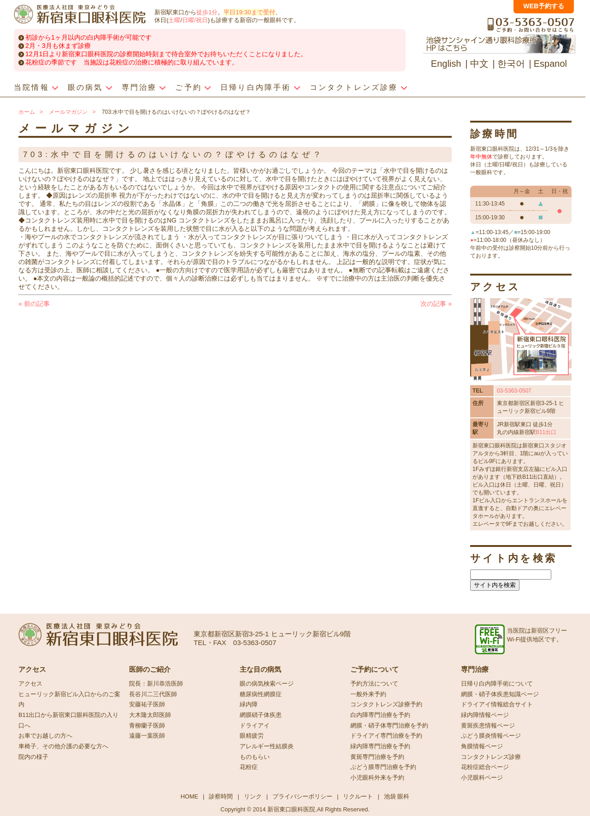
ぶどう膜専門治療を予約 (383, 767)
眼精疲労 (252, 736)
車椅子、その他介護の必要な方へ (63, 746)
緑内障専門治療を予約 (380, 746)
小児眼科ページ (482, 778)
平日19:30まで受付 (249, 12)
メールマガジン (68, 112)
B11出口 (546, 432)
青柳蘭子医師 (147, 725)
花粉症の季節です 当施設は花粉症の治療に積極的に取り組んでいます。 (131, 62)
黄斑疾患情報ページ (488, 725)
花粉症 (249, 767)
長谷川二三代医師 (153, 694)
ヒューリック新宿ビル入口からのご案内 (69, 699)
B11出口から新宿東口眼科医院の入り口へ (68, 720)
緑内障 (249, 704)
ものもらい (255, 757)
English (446, 64)
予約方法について (374, 684)
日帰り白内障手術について (497, 684)
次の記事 (436, 303)
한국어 (511, 64)
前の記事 (34, 303)
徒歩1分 (207, 12)
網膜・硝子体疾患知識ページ (500, 694)
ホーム (26, 112)
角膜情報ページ (482, 746)
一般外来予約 (368, 694)
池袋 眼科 (397, 796)
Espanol (550, 64)
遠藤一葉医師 (147, 736)
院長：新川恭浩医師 (156, 684)
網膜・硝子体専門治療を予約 (389, 725)
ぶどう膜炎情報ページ (491, 736)
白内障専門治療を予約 (380, 715)
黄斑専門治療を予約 (377, 757)
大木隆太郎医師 (150, 715)
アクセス (30, 684)
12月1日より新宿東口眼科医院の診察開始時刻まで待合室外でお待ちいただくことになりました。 (166, 54)
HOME (189, 796)
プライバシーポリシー (302, 796)
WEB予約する (543, 6)
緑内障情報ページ (485, 715)
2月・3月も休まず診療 (58, 45)
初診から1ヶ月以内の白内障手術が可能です (88, 37)
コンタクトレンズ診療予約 (386, 704)
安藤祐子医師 (147, 704)
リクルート (358, 796)
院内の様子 (33, 757)
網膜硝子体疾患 (261, 715)
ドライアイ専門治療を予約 (386, 736)
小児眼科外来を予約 (377, 778)
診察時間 (221, 796)
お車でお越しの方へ (45, 736)
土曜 (174, 20)
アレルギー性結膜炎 (267, 746)
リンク (253, 796)
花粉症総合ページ (485, 767)
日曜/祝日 (195, 20)
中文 (479, 64)
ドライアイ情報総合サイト (497, 704)
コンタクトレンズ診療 (491, 757)
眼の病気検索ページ (267, 684)
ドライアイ (255, 725)
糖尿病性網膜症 (261, 694)
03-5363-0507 (514, 390)
